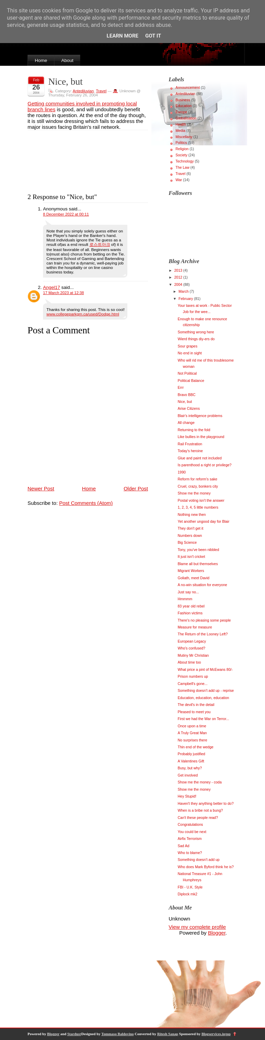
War (179, 180)
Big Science (187, 542)
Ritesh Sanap (167, 1034)
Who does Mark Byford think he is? (206, 867)
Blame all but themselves (198, 564)
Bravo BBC (186, 395)
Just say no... (188, 592)
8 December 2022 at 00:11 (66, 214)
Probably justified (191, 754)
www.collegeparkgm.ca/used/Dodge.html (82, 314)
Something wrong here (196, 332)
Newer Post (41, 488)
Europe (181, 112)
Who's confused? (191, 648)
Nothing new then (192, 514)
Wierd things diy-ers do (196, 339)
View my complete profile (197, 927)
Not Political (187, 373)
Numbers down (190, 535)
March (184, 291)
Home (41, 60)
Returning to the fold (194, 430)
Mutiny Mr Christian (193, 655)
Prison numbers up (193, 676)
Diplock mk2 (187, 894)
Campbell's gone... (193, 684)
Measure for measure (195, 627)
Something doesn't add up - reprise (206, 690)
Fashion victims (190, 613)
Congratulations (190, 824)
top (228, 1034)
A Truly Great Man (192, 733)
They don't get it (190, 528)
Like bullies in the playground (201, 437)
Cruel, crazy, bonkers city (198, 486)
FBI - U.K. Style (190, 887)
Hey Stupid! (187, 796)
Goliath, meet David (193, 578)
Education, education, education (203, 698)
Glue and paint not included (200, 458)
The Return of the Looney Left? (202, 634)
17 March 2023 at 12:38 (63, 293)
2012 (178, 277)
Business (183, 100)
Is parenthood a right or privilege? (204, 465)
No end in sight (190, 353)
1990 (182, 472)
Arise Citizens (189, 408)
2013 (178, 270)
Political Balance (191, 380)
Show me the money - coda (200, 782)
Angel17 (51, 287)
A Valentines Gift (191, 761)
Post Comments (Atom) (86, 503)
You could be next (192, 832)
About (67, 60)
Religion (182, 149)
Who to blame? (190, 853)
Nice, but (65, 81)
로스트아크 (99, 244)
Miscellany (184, 137)
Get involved (188, 775)
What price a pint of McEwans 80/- (205, 669)
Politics (181, 143)
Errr (181, 387)
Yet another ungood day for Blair (203, 521)
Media (181, 130)
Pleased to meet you (194, 712)
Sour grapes (187, 346)
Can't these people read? (198, 817)
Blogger (216, 933)
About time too (189, 662)
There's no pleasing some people (204, 620)
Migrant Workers (191, 571)
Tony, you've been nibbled (198, 550)
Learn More (122, 36)
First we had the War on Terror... (203, 719)
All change (186, 422)
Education (184, 106)
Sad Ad (183, 846)
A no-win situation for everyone (202, 585)
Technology (185, 161)
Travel (101, 91)
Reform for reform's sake (197, 479)
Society (181, 155)
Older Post (136, 488)
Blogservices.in (213, 1034)
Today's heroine (190, 451)
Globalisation (186, 118)
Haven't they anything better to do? (206, 803)
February (186, 299)
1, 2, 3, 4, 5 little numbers (198, 507)
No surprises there (192, 740)
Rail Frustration (190, 444)
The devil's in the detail (196, 705)
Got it (153, 36)
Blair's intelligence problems (200, 416)
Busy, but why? (190, 768)
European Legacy (192, 641)
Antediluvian (83, 91)
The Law (182, 167)
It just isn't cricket (191, 556)
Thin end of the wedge (195, 747)
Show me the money (194, 493)
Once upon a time (192, 726)
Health (181, 124)
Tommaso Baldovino (117, 1034)
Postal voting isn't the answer (201, 500)
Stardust (74, 1034)
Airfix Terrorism (190, 838)
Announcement (188, 87)
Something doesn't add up (199, 859)
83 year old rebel (191, 606)
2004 (178, 284)
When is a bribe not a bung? (200, 810)
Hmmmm (185, 599)
